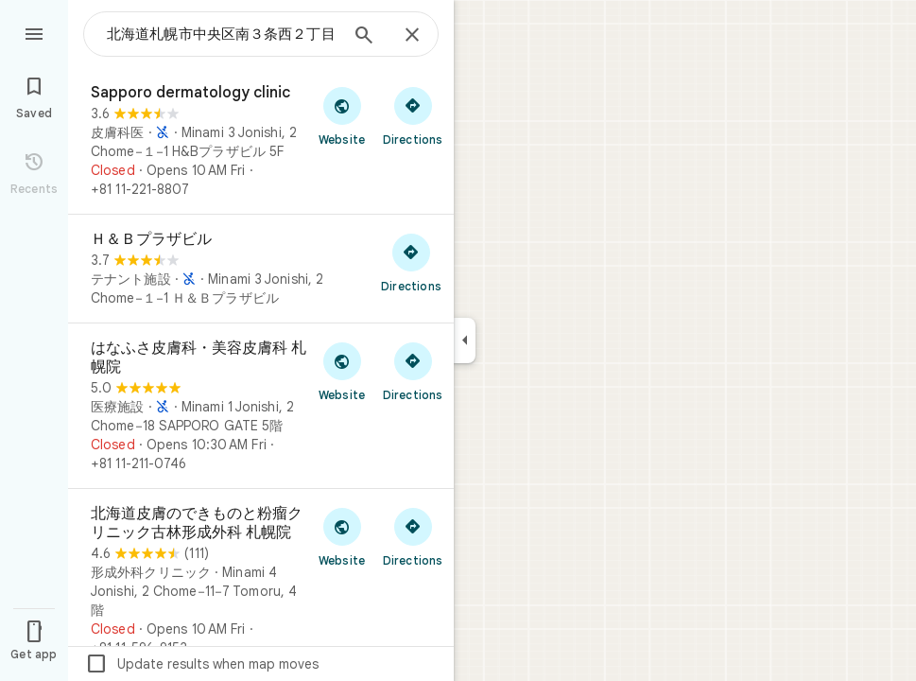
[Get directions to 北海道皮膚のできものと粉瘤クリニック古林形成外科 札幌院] (412, 536)
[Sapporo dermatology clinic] (261, 141)
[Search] (364, 36)
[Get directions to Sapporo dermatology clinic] (412, 115)
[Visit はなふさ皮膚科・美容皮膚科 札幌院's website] (341, 371)
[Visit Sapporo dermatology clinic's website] (341, 115)
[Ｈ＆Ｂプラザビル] (261, 269)
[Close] (412, 36)
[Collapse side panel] (464, 340)
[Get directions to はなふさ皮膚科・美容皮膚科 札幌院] (412, 371)
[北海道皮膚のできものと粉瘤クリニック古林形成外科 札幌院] (261, 580)
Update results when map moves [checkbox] (202, 664)
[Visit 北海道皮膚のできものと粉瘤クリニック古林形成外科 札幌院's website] (341, 536)
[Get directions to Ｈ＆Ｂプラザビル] (411, 262)
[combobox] (222, 34)
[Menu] (34, 32)
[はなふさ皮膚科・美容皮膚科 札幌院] (261, 405)
